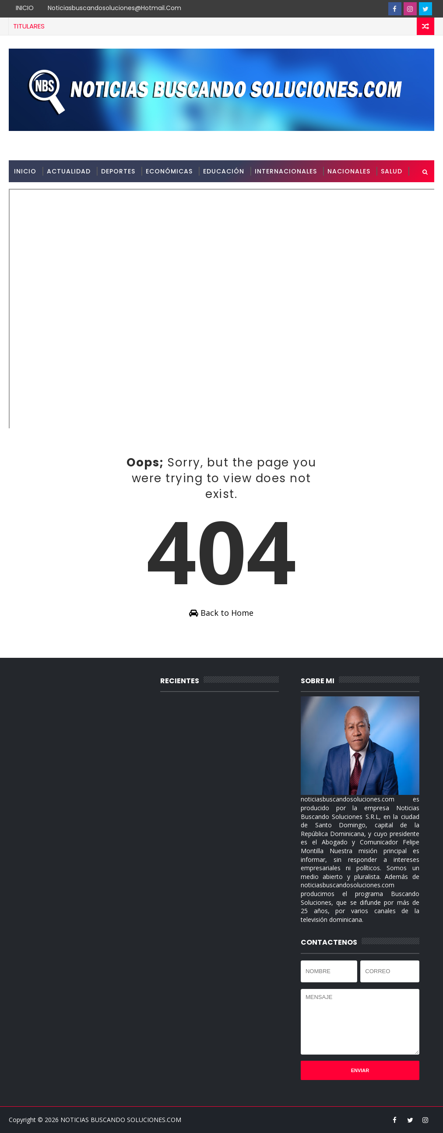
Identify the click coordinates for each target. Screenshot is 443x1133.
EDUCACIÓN (223, 171)
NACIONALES (348, 171)
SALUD (391, 171)
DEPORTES (118, 171)
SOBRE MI (30, 193)
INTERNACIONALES (286, 171)
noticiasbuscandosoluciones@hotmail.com (114, 8)
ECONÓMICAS (169, 171)
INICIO (25, 8)
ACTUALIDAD (69, 171)
